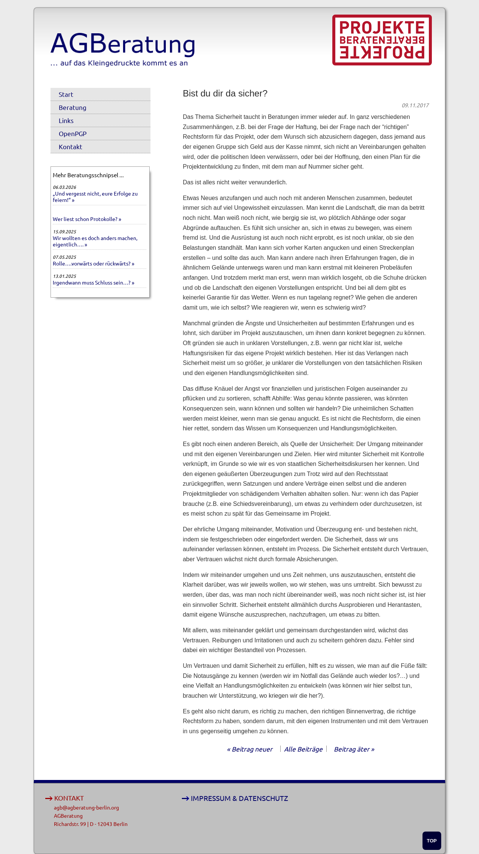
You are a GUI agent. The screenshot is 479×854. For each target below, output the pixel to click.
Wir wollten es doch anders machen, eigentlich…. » (95, 241)
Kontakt (70, 146)
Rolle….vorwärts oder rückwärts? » (93, 263)
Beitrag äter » (354, 749)
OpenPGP (72, 133)
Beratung (72, 107)
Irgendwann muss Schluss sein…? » (93, 282)
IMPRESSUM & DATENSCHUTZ (239, 798)
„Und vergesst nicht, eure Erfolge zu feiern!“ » (95, 196)
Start (66, 94)
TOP (432, 841)
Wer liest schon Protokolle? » (87, 218)
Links (66, 120)
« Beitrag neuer (249, 749)
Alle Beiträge (303, 749)
